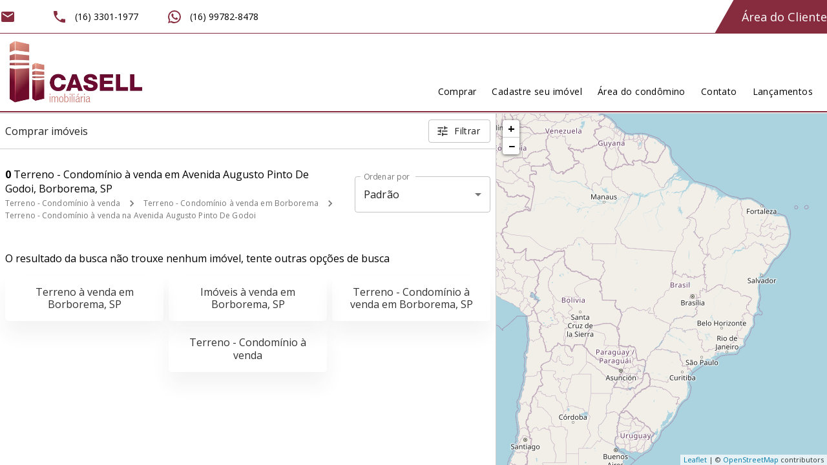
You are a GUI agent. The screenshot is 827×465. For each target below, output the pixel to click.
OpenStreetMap (751, 459)
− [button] (511, 146)
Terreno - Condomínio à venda (62, 203)
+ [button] (511, 128)
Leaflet (695, 459)
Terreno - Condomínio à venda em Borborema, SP (411, 298)
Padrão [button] (381, 194)
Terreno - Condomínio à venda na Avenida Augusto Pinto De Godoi (130, 215)
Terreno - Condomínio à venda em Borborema (231, 203)
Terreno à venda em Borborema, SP (85, 298)
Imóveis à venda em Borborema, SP (247, 298)
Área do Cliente (784, 17)
